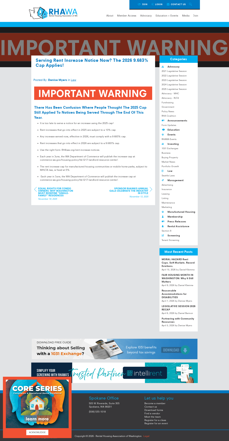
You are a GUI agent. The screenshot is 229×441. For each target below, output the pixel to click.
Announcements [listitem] (174, 120)
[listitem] (179, 264)
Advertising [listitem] (167, 185)
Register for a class (155, 420)
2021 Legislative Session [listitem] (174, 71)
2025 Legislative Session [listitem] (174, 89)
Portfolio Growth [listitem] (170, 166)
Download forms (153, 410)
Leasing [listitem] (166, 194)
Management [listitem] (173, 180)
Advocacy (146, 15)
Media (186, 15)
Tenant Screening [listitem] (170, 240)
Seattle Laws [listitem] (168, 175)
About (109, 15)
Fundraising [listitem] (168, 102)
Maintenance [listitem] (168, 202)
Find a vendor (152, 413)
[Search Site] (191, 4)
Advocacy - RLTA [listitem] (170, 98)
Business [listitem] (166, 153)
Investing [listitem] (170, 143)
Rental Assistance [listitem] (175, 226)
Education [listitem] (171, 129)
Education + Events (167, 15)
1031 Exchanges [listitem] (170, 148)
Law (73, 80)
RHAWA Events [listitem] (169, 139)
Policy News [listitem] (168, 111)
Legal (146, 436)
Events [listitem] (169, 134)
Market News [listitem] (168, 162)
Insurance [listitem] (167, 189)
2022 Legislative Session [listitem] (174, 75)
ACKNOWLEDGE (37, 432)
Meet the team (152, 416)
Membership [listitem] (172, 216)
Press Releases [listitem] (174, 221)
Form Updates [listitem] (169, 125)
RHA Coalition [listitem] (169, 116)
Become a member (154, 403)
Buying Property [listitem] (170, 157)
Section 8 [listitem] (166, 230)
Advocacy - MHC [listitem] (170, 93)
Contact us (150, 406)
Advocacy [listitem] (171, 66)
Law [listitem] (167, 170)
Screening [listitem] (171, 235)
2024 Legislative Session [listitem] (174, 84)
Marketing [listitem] (167, 207)
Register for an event (156, 423)
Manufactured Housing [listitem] (178, 211)
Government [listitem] (168, 107)
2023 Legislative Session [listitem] (174, 80)
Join (195, 15)
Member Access (126, 15)
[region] (130, 193)
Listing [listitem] (165, 198)
